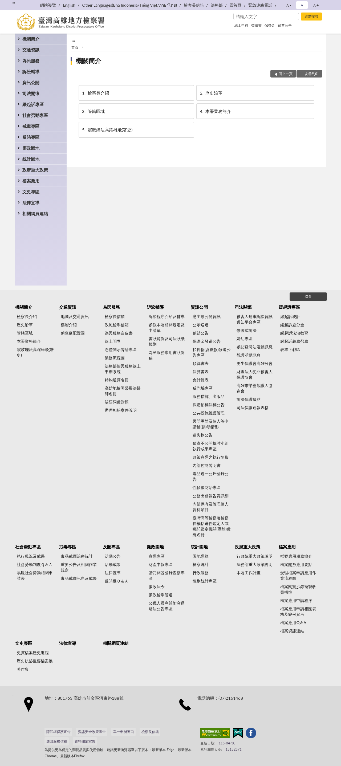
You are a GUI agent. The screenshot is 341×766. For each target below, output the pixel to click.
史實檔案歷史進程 (33, 652)
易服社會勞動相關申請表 (35, 575)
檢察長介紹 (95, 93)
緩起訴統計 (290, 316)
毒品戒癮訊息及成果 (79, 578)
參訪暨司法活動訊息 (255, 346)
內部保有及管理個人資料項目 (211, 507)
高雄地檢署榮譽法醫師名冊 (123, 391)
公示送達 (201, 324)
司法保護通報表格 (253, 407)
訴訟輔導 (30, 71)
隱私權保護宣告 (58, 732)
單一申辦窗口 (123, 732)
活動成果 (113, 564)
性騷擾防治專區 (207, 487)
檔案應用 (30, 180)
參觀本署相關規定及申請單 (167, 327)
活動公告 (113, 556)
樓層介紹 (69, 324)
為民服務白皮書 (119, 333)
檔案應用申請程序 (296, 600)
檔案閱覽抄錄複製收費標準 (298, 589)
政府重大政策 (35, 169)
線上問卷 (113, 341)
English (69, 5)
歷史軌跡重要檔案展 (35, 660)
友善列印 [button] (312, 74)
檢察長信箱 (194, 5)
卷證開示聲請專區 (121, 349)
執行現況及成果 (31, 556)
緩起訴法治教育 (294, 333)
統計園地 (30, 158)
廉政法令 (157, 586)
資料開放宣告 (85, 741)
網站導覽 (48, 5)
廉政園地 (30, 147)
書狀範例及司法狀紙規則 (167, 341)
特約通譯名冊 (117, 379)
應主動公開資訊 (207, 316)
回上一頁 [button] (286, 74)
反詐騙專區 (203, 388)
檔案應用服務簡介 (296, 556)
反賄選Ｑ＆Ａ (116, 580)
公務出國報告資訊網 (211, 495)
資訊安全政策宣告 (92, 732)
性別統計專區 (205, 580)
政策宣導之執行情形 (211, 457)
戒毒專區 (30, 126)
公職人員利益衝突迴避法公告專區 (167, 606)
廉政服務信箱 (56, 741)
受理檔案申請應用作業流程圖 (298, 575)
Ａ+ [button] (315, 5)
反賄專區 (30, 137)
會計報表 (201, 379)
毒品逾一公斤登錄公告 (211, 476)
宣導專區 (157, 556)
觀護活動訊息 (249, 355)
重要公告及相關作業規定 (79, 567)
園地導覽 (201, 556)
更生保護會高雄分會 (255, 363)
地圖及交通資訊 (75, 316)
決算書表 (201, 371)
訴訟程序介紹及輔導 (167, 316)
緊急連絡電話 (260, 5)
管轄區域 (93, 111)
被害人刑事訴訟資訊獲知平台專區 (255, 319)
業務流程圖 (115, 357)
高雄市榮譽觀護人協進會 (255, 388)
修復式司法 (247, 330)
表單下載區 (290, 349)
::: (13, 3)
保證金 (270, 25)
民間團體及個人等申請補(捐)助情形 (211, 424)
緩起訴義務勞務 (294, 341)
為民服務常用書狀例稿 (167, 355)
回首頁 (235, 5)
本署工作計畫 (249, 572)
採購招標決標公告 (209, 404)
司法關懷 (30, 93)
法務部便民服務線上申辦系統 (123, 369)
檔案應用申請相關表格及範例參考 (298, 611)
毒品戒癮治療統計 (77, 556)
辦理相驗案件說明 (121, 410)
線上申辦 (241, 25)
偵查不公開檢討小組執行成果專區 (211, 446)
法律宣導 (30, 202)
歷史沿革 (210, 93)
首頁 (74, 47)
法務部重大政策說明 (255, 564)
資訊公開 (30, 82)
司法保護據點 (249, 399)
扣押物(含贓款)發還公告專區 (212, 352)
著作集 (23, 669)
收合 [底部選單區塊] (308, 296)
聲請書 (256, 25)
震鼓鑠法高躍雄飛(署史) (107, 130)
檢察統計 (201, 564)
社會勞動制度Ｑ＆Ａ (34, 564)
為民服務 (30, 60)
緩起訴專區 (33, 104)
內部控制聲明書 (207, 465)
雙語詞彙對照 (117, 402)
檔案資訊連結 (292, 630)
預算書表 (201, 363)
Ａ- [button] (288, 5)
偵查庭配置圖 (73, 333)
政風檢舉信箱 (117, 324)
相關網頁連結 (35, 213)
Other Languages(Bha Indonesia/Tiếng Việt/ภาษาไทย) (129, 5)
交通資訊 (30, 49)
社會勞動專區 (35, 115)
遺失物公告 (203, 435)
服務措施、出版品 (209, 396)
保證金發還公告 (207, 341)
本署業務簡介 (215, 111)
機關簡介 (30, 38)
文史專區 (30, 191)
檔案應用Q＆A (293, 622)
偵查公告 (285, 25)
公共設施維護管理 (209, 412)
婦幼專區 (245, 338)
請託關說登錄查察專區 (167, 575)
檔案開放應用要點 (296, 564)
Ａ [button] (302, 5)
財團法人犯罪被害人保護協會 (255, 374)
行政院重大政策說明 (255, 556)
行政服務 (201, 572)
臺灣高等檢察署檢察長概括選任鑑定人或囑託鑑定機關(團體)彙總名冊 (212, 526)
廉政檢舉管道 (161, 594)
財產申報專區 (161, 564)
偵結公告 (201, 333)
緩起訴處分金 (292, 324)
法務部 (217, 5)
